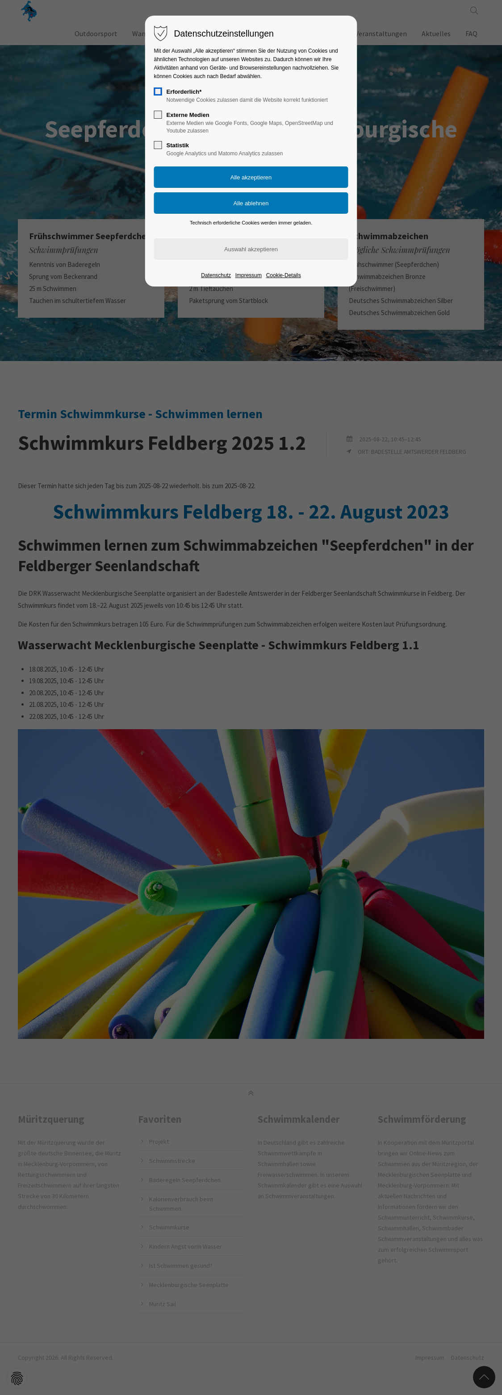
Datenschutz (216, 275)
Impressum (248, 275)
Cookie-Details (283, 275)
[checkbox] (158, 91)
